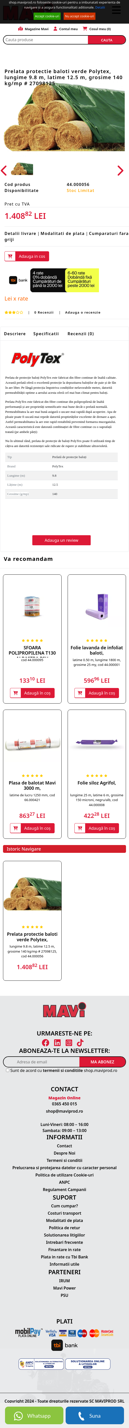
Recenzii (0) (81, 333)
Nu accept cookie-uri (79, 16)
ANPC (64, 1182)
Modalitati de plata (63, 233)
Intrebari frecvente (64, 1242)
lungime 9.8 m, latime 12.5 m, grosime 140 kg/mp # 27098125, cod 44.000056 (32, 951)
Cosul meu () (97, 29)
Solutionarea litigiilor (64, 1235)
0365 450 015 (64, 1104)
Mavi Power (64, 1288)
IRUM (64, 1281)
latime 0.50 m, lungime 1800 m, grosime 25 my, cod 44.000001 (97, 662)
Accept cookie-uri (47, 16)
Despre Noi (64, 1153)
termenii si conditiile (63, 1070)
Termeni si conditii (64, 1160)
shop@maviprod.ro (64, 1111)
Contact (64, 1146)
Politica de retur (64, 1227)
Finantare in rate (64, 1249)
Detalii (100, 7)
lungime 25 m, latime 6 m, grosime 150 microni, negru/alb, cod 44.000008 (96, 800)
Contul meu (66, 29)
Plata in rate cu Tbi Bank (64, 1257)
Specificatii (46, 333)
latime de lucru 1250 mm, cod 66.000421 (32, 797)
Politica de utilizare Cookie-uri (64, 1175)
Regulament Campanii (64, 1189)
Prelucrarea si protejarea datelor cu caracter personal (64, 1167)
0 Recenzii (44, 312)
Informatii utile (64, 1264)
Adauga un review (61, 540)
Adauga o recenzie (83, 312)
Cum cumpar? (64, 1206)
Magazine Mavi (33, 29)
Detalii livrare (20, 233)
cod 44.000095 (32, 660)
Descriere (15, 333)
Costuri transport (64, 1213)
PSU (64, 1295)
